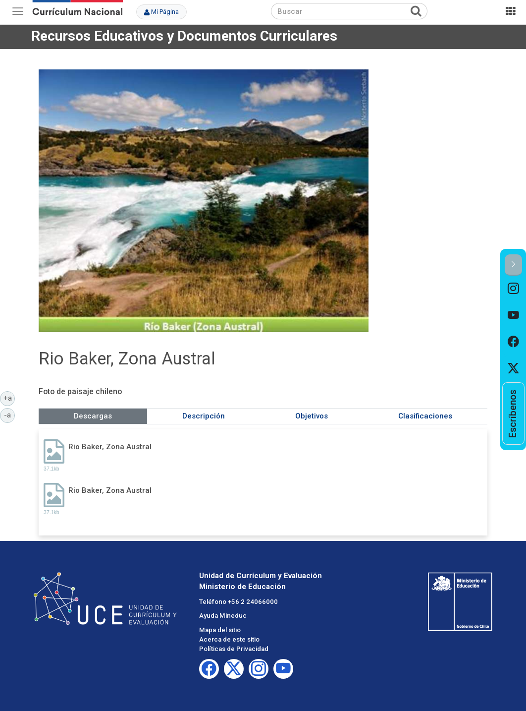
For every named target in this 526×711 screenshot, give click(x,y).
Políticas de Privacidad (233, 648)
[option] (513, 289)
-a (9, 414)
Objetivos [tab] (311, 416)
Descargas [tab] (93, 416)
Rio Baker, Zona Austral (110, 446)
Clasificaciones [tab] (425, 416)
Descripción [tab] (203, 416)
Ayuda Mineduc (223, 615)
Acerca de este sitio (229, 639)
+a (9, 398)
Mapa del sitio (220, 630)
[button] (513, 265)
